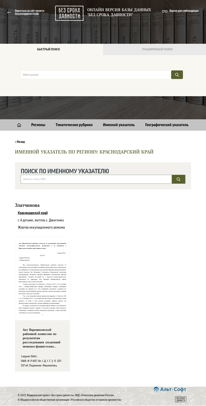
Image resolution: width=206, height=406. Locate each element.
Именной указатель (119, 125)
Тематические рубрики (74, 125)
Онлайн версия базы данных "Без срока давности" (119, 12)
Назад (20, 141)
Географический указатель (167, 125)
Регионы (38, 125)
